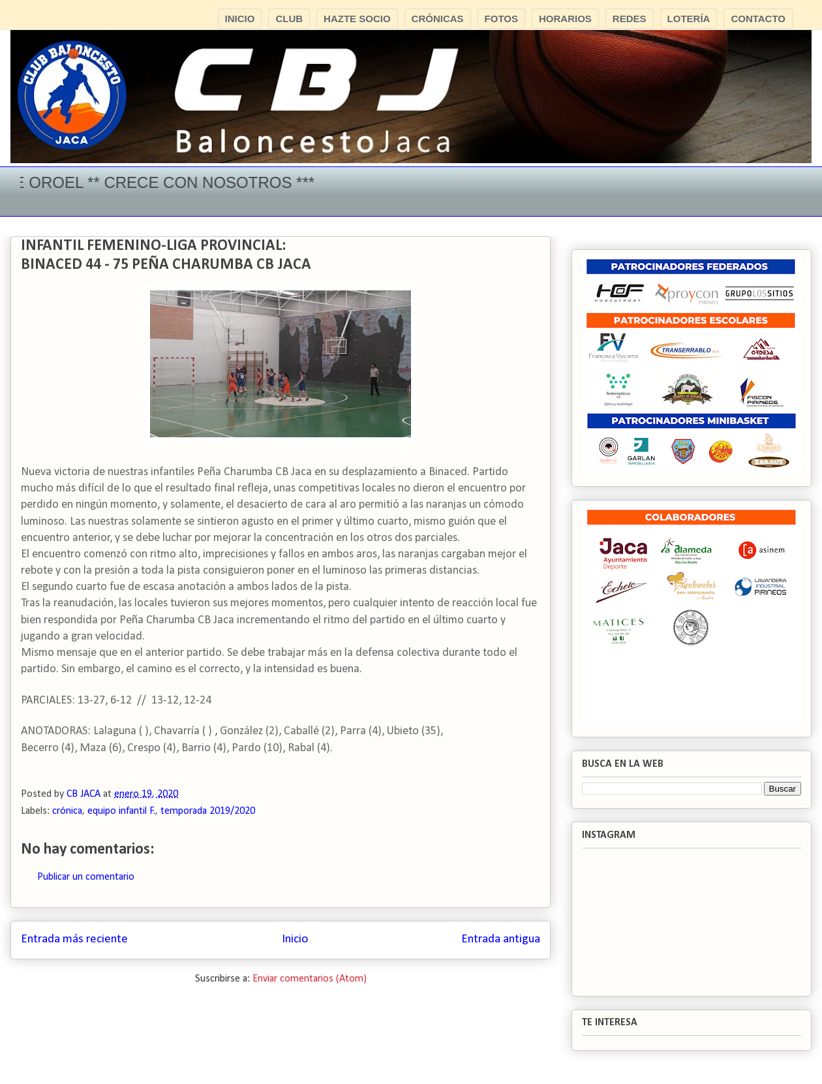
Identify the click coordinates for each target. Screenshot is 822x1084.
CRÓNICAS (438, 18)
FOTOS (501, 18)
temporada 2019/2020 (207, 811)
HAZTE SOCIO (357, 18)
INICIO (240, 18)
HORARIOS (565, 18)
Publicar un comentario (85, 877)
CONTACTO (758, 18)
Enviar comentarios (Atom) (309, 979)
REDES (630, 18)
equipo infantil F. (121, 811)
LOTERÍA (688, 18)
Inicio (295, 939)
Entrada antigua (500, 939)
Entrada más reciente (74, 939)
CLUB (289, 18)
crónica (67, 811)
